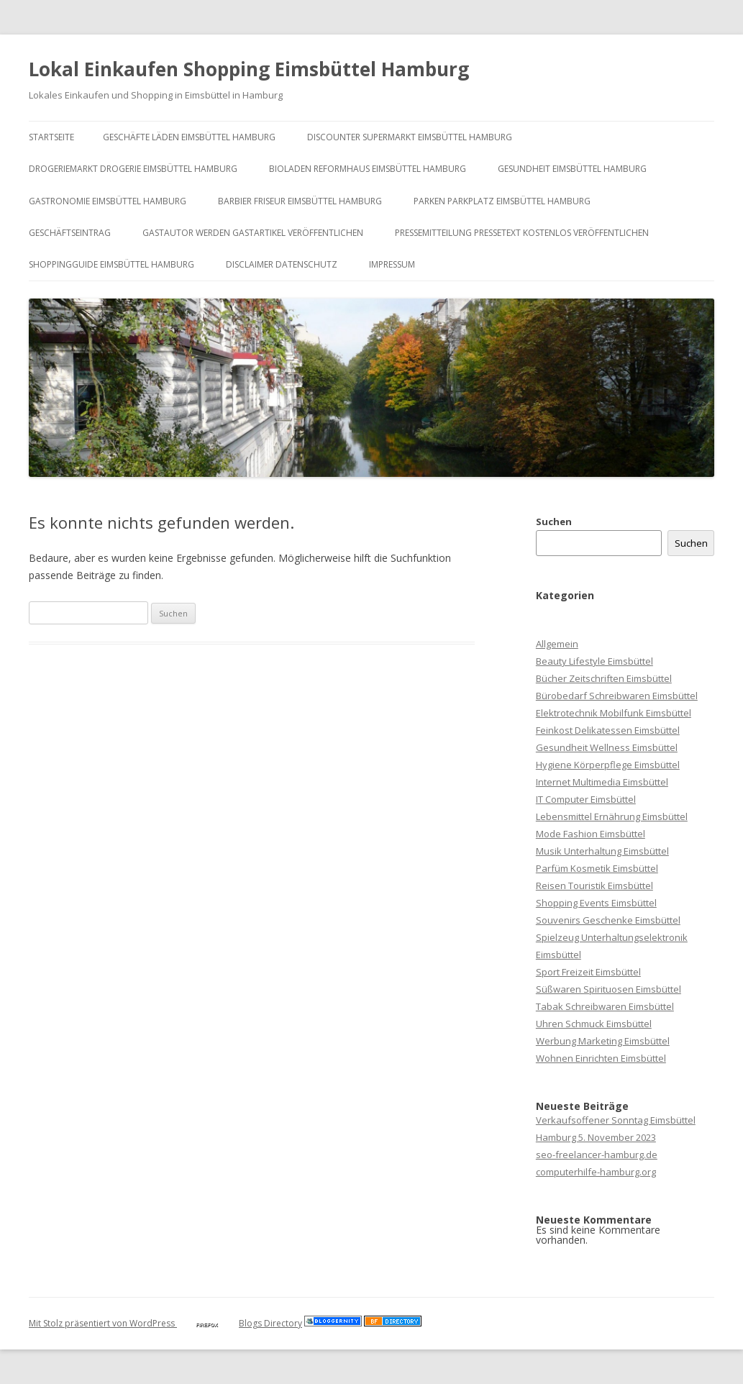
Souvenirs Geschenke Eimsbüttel (608, 920)
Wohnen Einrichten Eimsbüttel (601, 1058)
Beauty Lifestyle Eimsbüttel (594, 661)
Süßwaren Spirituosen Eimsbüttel (608, 989)
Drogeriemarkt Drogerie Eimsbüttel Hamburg (133, 169)
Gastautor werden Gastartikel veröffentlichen (252, 233)
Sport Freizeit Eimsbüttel (588, 971)
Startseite (51, 137)
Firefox (206, 1324)
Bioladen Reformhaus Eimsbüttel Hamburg (367, 169)
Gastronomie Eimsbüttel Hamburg (107, 201)
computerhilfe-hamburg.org (596, 1171)
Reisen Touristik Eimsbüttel (594, 885)
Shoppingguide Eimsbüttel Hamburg (111, 264)
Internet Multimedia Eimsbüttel (602, 781)
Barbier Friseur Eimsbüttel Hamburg (300, 201)
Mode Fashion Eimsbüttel (590, 833)
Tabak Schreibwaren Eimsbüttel (605, 1006)
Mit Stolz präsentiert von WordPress (103, 1323)
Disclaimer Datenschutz (281, 264)
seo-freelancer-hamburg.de (596, 1154)
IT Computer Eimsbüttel (586, 799)
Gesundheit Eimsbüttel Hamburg (572, 169)
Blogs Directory (270, 1323)
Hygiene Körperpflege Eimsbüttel (608, 764)
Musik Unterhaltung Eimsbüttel (602, 850)
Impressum (392, 264)
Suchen (554, 521)
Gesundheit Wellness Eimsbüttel (607, 747)
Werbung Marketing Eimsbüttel (603, 1040)
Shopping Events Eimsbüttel (596, 902)
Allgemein (557, 643)
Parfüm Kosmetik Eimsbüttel (597, 868)
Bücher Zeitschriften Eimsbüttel (604, 678)
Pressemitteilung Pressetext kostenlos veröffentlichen (522, 233)
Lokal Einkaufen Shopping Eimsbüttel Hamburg (249, 69)
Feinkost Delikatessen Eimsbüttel (608, 730)
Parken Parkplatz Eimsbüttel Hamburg (502, 201)
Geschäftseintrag (70, 233)
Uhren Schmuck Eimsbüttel (594, 1023)
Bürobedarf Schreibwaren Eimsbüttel (617, 695)
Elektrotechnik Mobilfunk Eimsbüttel (613, 712)
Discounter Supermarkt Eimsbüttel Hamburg (409, 137)
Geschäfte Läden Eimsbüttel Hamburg (189, 137)
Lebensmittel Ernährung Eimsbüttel (612, 816)
